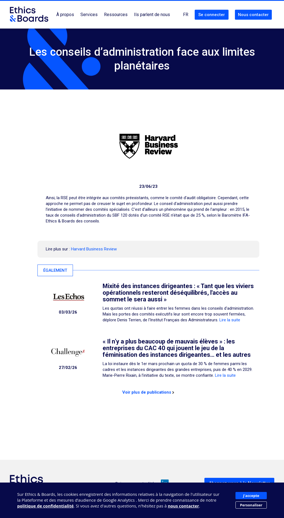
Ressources (116, 14)
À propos (65, 14)
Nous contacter (253, 14)
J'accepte (251, 495)
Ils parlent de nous (152, 14)
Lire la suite (229, 319)
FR (185, 14)
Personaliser (251, 504)
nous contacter (183, 506)
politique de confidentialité (45, 506)
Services (89, 14)
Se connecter (211, 14)
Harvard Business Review (94, 249)
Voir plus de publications (148, 392)
